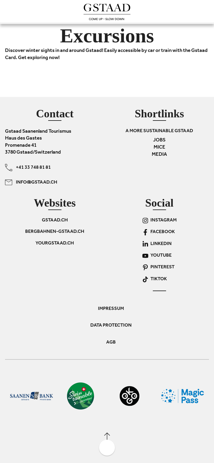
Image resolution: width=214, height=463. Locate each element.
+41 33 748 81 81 (28, 167)
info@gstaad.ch (31, 182)
